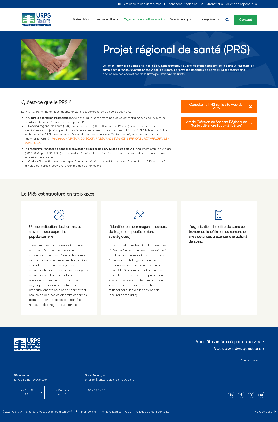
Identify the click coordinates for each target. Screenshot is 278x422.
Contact (245, 20)
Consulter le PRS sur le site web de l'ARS (220, 106)
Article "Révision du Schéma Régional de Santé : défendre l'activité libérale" (219, 124)
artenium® (65, 411)
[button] (227, 20)
